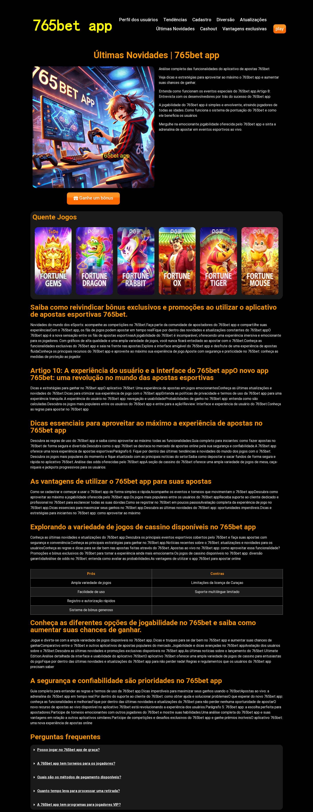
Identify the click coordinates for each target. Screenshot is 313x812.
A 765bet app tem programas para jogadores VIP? (79, 804)
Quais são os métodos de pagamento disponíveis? (79, 777)
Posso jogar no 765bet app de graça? (68, 750)
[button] (156, 750)
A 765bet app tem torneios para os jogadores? (76, 763)
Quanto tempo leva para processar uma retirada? (78, 791)
